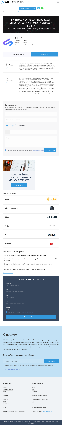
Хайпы (5, 393)
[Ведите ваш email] (31, 362)
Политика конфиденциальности (11, 371)
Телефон (8, 308)
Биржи (4, 403)
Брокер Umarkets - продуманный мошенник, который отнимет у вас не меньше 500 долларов (30, 260)
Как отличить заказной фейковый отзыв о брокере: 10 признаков (28, 271)
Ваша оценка (21, 125)
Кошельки (5, 400)
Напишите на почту (42, 413)
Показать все (8, 274)
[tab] (17, 54)
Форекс (5, 388)
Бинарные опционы (8, 391)
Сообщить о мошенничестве (27, 8)
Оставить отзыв (50, 150)
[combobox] (7, 132)
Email (7, 303)
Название (8, 285)
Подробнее (19, 185)
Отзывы (44, 54)
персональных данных (38, 150)
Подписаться (51, 363)
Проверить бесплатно (31, 318)
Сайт (7, 291)
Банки (33, 388)
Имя (7, 297)
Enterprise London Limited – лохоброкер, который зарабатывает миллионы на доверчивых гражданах (27, 266)
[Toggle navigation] (58, 2)
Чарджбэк (34, 393)
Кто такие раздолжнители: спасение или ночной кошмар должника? (29, 255)
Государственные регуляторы (40, 400)
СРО (33, 403)
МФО (33, 391)
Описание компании (17, 54)
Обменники (6, 405)
